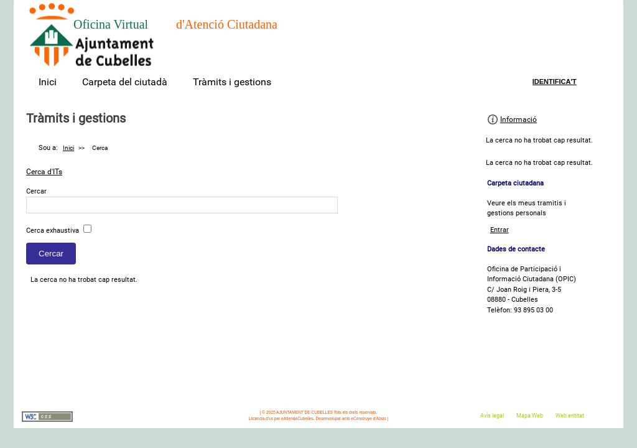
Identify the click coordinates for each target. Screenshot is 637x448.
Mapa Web (529, 416)
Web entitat (570, 416)
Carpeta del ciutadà (124, 82)
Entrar (499, 230)
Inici (48, 82)
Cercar (36, 191)
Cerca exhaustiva (52, 230)
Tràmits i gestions (232, 82)
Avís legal (492, 416)
